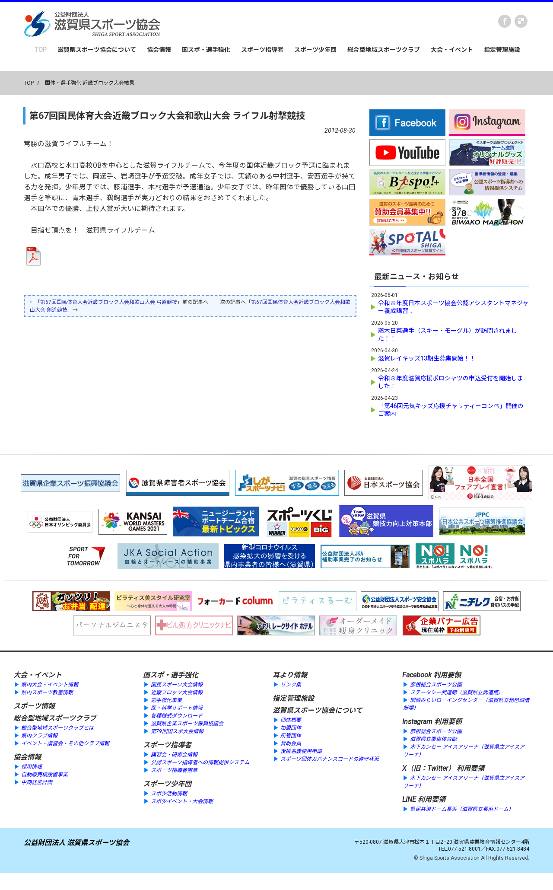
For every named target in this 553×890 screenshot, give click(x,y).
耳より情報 (290, 675)
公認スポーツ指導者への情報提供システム (200, 762)
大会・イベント (452, 49)
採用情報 (31, 767)
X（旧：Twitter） (428, 768)
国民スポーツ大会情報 (177, 685)
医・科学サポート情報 (177, 708)
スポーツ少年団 (315, 49)
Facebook (504, 21)
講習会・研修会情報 (174, 755)
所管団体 (290, 736)
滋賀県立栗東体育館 (433, 739)
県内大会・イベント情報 (49, 685)
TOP (41, 49)
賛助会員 (290, 743)
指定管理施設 (502, 49)
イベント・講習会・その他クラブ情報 (65, 743)
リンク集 (290, 685)
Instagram (417, 722)
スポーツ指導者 (262, 49)
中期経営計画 (36, 782)
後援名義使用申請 (301, 751)
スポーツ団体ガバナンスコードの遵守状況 (329, 759)
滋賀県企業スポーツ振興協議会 (187, 724)
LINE (409, 799)
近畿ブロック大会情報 (177, 692)
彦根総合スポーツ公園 (436, 685)
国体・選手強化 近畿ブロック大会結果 (89, 83)
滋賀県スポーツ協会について (96, 49)
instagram (521, 21)
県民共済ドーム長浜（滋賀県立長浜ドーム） (462, 809)
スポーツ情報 (34, 706)
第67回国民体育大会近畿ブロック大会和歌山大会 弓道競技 (108, 302)
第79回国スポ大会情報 (177, 731)
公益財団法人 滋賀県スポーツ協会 (76, 843)
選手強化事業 (166, 700)
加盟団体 (290, 728)
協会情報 (159, 49)
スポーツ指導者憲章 (174, 770)
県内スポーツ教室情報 (47, 692)
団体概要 (290, 720)
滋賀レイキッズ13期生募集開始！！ (427, 358)
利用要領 (447, 675)
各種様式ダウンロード (177, 716)
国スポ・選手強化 (206, 49)
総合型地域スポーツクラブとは (57, 728)
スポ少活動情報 (169, 794)
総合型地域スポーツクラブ (383, 49)
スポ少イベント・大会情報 (182, 801)
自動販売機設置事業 (44, 775)
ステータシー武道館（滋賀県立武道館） (456, 692)
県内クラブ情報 (39, 736)
